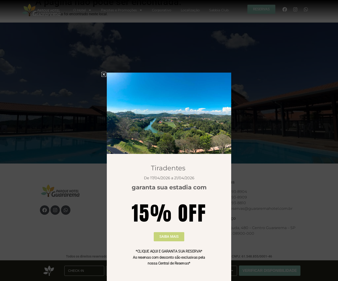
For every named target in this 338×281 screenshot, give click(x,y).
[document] (169, 140)
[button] (104, 74)
